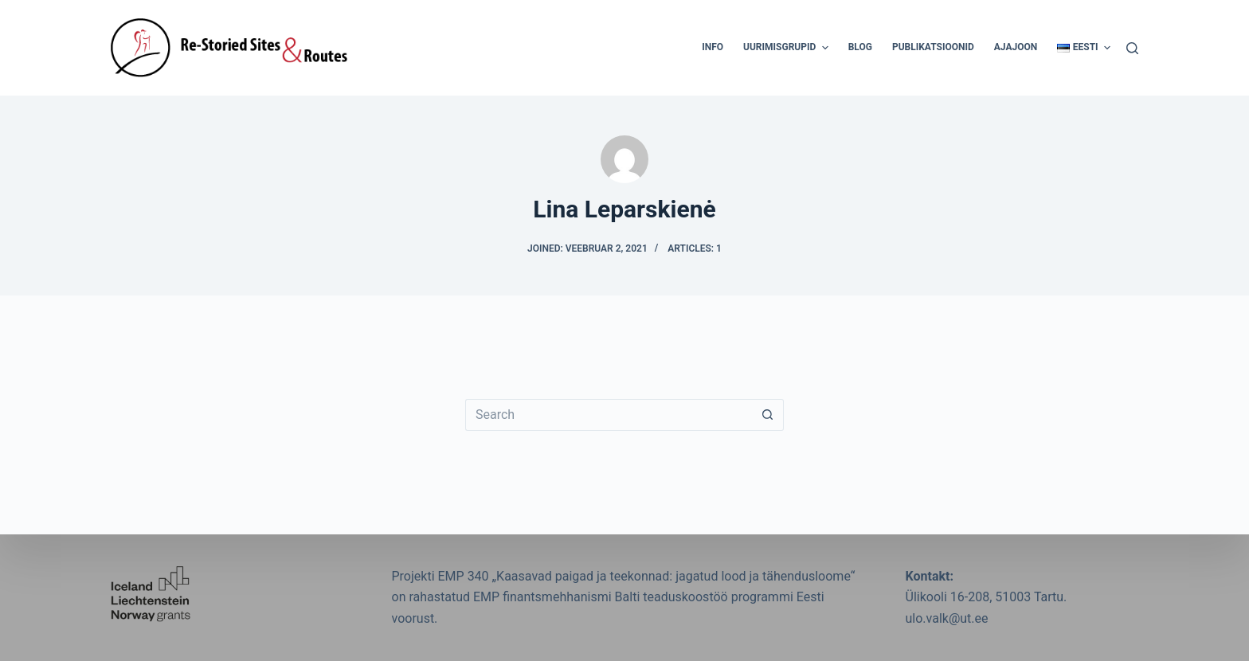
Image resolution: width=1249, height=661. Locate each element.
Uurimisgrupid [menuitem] (787, 48)
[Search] (1132, 48)
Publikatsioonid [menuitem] (933, 47)
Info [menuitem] (712, 47)
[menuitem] (1078, 48)
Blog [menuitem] (860, 47)
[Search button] (768, 415)
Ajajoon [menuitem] (1015, 47)
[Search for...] (608, 415)
